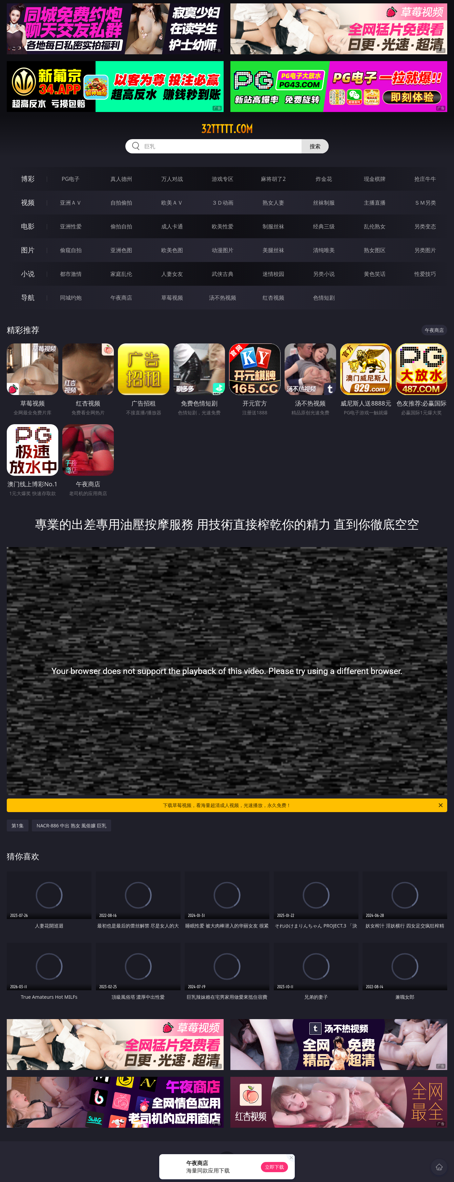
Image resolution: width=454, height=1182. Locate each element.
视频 (28, 202)
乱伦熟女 (375, 226)
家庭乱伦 (121, 274)
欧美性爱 (222, 226)
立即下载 (274, 1167)
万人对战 (172, 179)
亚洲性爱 (71, 226)
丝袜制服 (324, 202)
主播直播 (375, 202)
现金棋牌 (375, 179)
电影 (28, 226)
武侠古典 (222, 274)
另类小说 (324, 274)
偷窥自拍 (71, 250)
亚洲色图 (121, 250)
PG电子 (71, 179)
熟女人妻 (273, 202)
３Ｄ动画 (222, 202)
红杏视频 (273, 297)
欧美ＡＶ (172, 202)
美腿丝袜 (273, 250)
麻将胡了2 (273, 179)
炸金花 (324, 179)
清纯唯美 (324, 250)
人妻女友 (172, 274)
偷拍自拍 (121, 226)
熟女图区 (375, 250)
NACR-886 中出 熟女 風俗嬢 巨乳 (71, 825)
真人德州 (121, 179)
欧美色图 (172, 250)
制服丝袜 (273, 226)
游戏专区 (222, 179)
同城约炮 (71, 297)
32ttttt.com (227, 129)
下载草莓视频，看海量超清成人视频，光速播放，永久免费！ (303, 805)
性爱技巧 (425, 274)
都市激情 (71, 274)
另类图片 (425, 250)
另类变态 (425, 226)
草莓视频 (172, 297)
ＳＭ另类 (425, 202)
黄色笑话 (375, 274)
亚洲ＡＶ (71, 202)
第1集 (18, 825)
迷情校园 (273, 274)
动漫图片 (222, 250)
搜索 (315, 146)
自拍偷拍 (121, 202)
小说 (28, 273)
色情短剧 (324, 297)
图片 (28, 250)
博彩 (28, 178)
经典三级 (324, 226)
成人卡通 (172, 226)
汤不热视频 (222, 297)
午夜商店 (121, 297)
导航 (28, 297)
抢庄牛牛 (425, 179)
